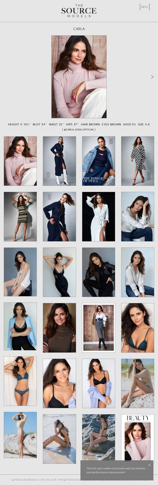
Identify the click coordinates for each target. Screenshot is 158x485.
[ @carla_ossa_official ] (79, 129)
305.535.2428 (48, 479)
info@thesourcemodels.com (77, 479)
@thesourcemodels (25, 479)
